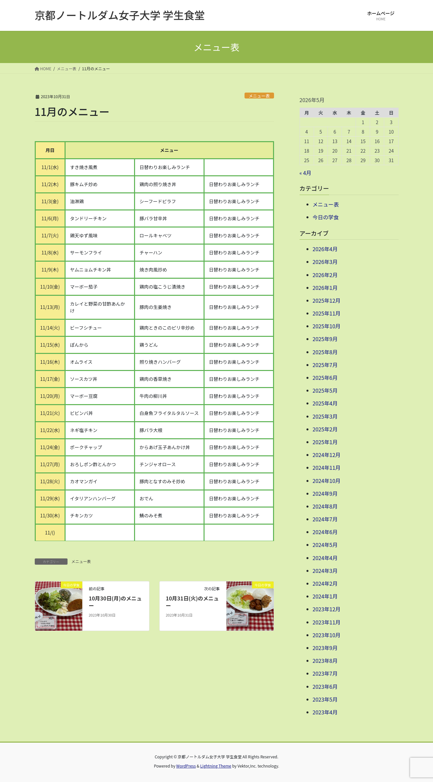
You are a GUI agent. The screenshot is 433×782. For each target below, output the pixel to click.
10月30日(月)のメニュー (115, 601)
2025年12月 (327, 300)
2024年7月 (325, 519)
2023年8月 (325, 660)
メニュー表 (259, 96)
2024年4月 (325, 558)
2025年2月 (325, 429)
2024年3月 (325, 571)
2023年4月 (325, 712)
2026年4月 (325, 249)
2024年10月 (327, 481)
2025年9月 (325, 339)
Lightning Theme (215, 766)
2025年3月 (325, 416)
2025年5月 (325, 390)
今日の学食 (326, 217)
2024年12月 (327, 455)
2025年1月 (325, 442)
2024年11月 (327, 467)
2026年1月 (325, 288)
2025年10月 (327, 326)
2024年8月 (325, 506)
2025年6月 (325, 377)
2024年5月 (325, 545)
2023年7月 (325, 673)
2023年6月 (325, 686)
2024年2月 (325, 583)
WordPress (186, 766)
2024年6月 (325, 532)
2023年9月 (325, 648)
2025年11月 (327, 313)
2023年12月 (327, 609)
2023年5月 (325, 699)
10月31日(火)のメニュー (192, 601)
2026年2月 (325, 275)
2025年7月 (325, 365)
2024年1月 (325, 596)
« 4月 (305, 173)
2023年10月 (327, 635)
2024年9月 (325, 493)
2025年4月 (325, 403)
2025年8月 (325, 352)
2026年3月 (325, 262)
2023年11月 (327, 622)
